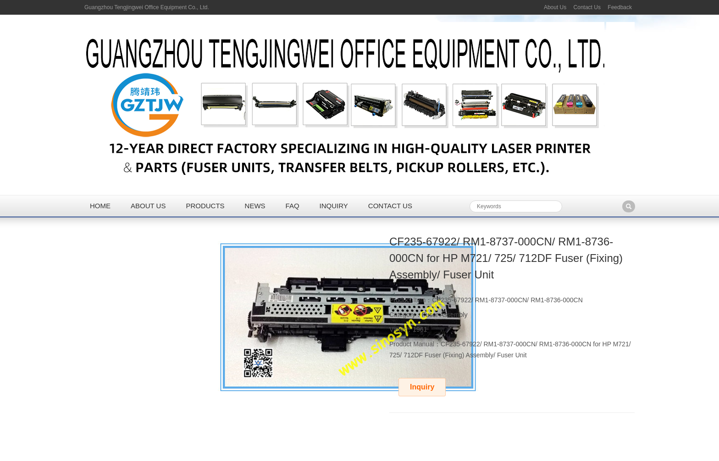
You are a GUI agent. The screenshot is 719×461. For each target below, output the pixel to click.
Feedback (620, 7)
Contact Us (587, 7)
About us (148, 206)
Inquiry (334, 206)
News (255, 206)
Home (100, 206)
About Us (555, 7)
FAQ (292, 206)
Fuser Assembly (445, 314)
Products (205, 206)
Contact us (390, 206)
